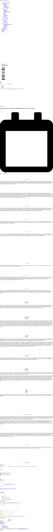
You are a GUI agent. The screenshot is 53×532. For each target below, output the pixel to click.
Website (1, 515)
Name (1, 512)
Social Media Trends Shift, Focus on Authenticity (26, 369)
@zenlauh (30, 182)
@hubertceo (22, 182)
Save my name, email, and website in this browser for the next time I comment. (13, 517)
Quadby (27, 179)
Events (1, 106)
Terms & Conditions (5, 528)
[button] (8, 83)
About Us (3, 526)
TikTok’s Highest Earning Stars (27, 302)
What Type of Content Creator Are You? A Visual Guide (26, 317)
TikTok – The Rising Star (27, 355)
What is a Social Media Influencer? (27, 336)
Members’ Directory (5, 527)
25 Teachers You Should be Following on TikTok (26, 391)
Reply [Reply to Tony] (3, 496)
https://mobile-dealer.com (8, 499)
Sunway (3, 106)
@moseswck (40, 182)
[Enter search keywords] (4, 83)
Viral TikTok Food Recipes (27, 414)
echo (0, 479)
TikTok (27, 219)
